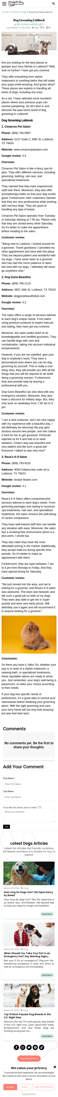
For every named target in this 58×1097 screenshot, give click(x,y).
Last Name (8, 791)
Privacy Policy (29, 1094)
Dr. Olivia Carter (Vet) (30, 24)
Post (6, 827)
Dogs (23, 12)
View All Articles (29, 1058)
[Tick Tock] (41, 1047)
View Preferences (43, 1086)
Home (5, 12)
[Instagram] (22, 1047)
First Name (9, 778)
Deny (25, 1086)
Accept (10, 1086)
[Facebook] (16, 1047)
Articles (15, 12)
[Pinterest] (35, 1047)
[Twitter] (29, 1047)
